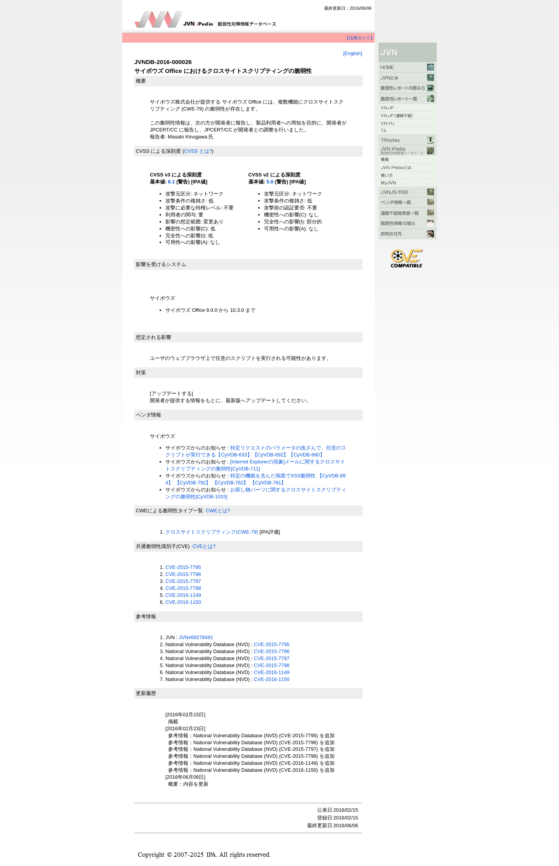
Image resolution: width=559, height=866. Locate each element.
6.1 (171, 182)
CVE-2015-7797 (183, 581)
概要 (141, 81)
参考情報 (146, 616)
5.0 (269, 182)
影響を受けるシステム (161, 264)
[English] (352, 53)
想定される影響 (153, 337)
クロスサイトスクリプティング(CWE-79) (211, 532)
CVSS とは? (198, 151)
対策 (141, 372)
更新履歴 (146, 693)
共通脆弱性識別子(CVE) (163, 546)
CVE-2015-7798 (183, 588)
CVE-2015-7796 (183, 574)
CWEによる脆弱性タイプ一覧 (169, 510)
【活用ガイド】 (360, 38)
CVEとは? (204, 546)
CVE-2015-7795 (183, 567)
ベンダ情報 (148, 415)
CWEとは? (218, 510)
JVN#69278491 (196, 637)
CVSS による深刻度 (158, 151)
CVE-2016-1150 (183, 602)
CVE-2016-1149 (183, 595)
